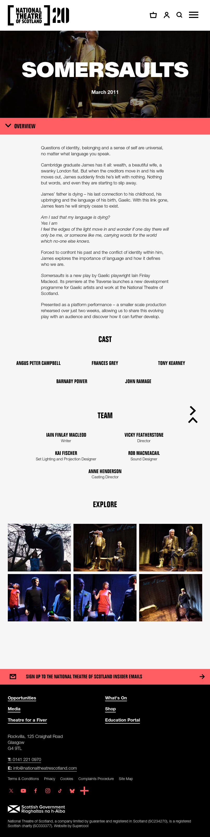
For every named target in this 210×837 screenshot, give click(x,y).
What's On (116, 697)
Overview (25, 126)
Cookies (66, 778)
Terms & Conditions (23, 778)
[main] (105, 345)
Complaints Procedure (96, 778)
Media (14, 708)
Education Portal (122, 720)
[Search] (178, 15)
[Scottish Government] (105, 809)
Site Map (126, 778)
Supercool (80, 825)
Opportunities (22, 697)
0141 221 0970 (24, 759)
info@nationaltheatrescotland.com (42, 768)
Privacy (49, 778)
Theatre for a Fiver (27, 720)
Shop (110, 708)
